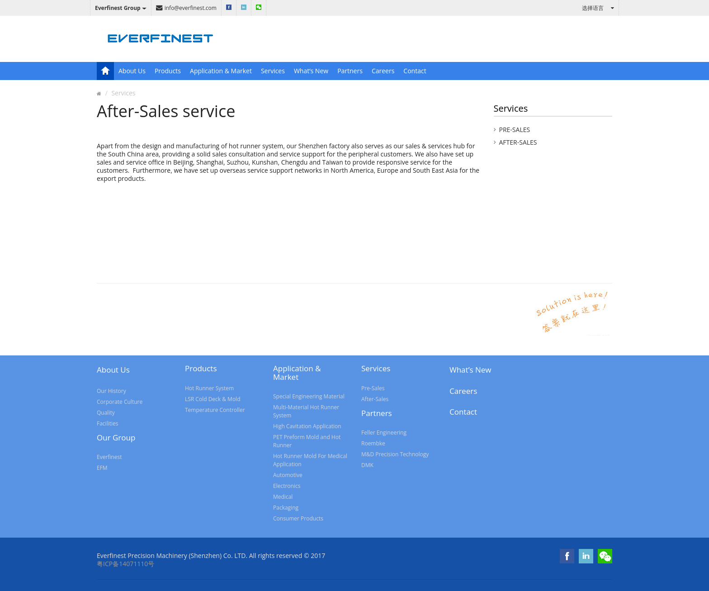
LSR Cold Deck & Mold (213, 399)
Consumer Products (298, 518)
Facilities (107, 423)
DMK (367, 465)
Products (168, 70)
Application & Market (221, 70)
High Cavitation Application (307, 426)
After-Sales (518, 142)
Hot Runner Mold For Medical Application (310, 460)
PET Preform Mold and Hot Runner (306, 441)
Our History (111, 391)
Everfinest (109, 457)
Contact (414, 70)
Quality (106, 412)
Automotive (288, 475)
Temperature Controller (215, 410)
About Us (132, 70)
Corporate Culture (119, 402)
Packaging (285, 507)
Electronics (286, 486)
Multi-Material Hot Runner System (306, 411)
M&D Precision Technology (395, 454)
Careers (383, 70)
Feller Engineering (383, 432)
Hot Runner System (209, 388)
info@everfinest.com (186, 8)
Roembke (373, 443)
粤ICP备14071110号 (125, 563)
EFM (102, 468)
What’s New (311, 70)
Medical (283, 497)
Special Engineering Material (309, 396)
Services (273, 70)
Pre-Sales (514, 129)
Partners (350, 70)
